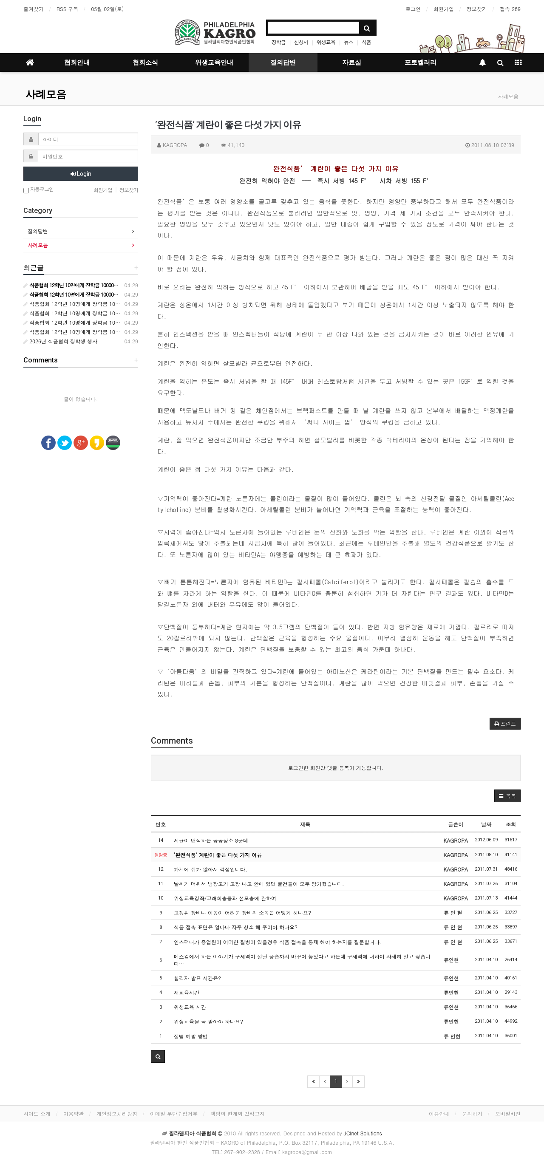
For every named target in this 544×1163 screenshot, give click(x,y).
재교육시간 (186, 992)
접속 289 (510, 8)
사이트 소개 (37, 1113)
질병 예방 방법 (191, 1036)
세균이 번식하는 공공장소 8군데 (211, 840)
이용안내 (439, 1113)
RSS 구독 (67, 8)
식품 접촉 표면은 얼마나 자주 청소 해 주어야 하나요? (236, 927)
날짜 (486, 824)
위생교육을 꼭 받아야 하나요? (208, 1021)
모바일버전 (508, 1113)
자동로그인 (38, 189)
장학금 (279, 41)
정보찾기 (477, 8)
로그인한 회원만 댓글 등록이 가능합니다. (336, 767)
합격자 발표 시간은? (197, 978)
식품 (366, 41)
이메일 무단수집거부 (174, 1113)
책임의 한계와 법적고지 (237, 1113)
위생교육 (326, 41)
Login (81, 173)
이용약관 (73, 1113)
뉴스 (348, 41)
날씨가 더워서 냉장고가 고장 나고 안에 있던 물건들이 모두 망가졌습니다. (259, 883)
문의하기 (472, 1113)
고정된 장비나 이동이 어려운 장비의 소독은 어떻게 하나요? (242, 912)
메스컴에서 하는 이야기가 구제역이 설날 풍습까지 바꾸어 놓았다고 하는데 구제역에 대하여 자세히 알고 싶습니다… (302, 960)
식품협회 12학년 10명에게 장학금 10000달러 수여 (84, 303)
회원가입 (444, 8)
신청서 (301, 41)
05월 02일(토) (107, 8)
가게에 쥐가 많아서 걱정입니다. (210, 869)
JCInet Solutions (363, 1133)
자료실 (351, 62)
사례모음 (46, 94)
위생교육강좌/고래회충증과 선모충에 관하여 (225, 898)
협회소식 (145, 62)
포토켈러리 (420, 62)
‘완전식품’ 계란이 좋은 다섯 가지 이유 (218, 854)
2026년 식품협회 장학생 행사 (60, 341)
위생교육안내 (214, 62)
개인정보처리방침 (116, 1113)
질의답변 (283, 62)
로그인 (413, 8)
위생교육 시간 (190, 1006)
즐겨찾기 (33, 8)
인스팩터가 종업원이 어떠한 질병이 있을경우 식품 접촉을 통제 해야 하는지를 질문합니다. (278, 941)
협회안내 (77, 62)
